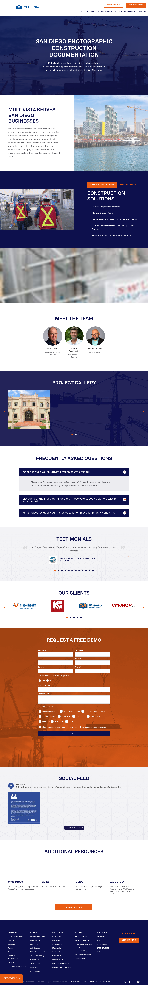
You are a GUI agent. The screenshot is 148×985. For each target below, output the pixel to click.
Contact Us (141, 11)
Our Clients (12, 930)
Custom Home (57, 941)
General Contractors (82, 926)
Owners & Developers (82, 930)
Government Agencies (83, 944)
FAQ (98, 941)
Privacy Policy (75, 971)
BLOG (99, 930)
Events (10, 937)
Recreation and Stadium (61, 957)
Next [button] (143, 411)
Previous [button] (4, 411)
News (10, 941)
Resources (128, 11)
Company (82, 11)
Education (56, 930)
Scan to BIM (34, 949)
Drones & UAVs (35, 960)
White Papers (102, 933)
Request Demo (136, 5)
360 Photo (34, 933)
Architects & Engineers (83, 940)
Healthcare (56, 926)
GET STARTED (11, 978)
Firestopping (35, 930)
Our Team (11, 933)
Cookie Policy (105, 971)
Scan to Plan (35, 953)
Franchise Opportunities (17, 955)
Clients (117, 11)
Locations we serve (15, 926)
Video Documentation (38, 941)
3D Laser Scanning (37, 945)
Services (93, 11)
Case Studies (103, 937)
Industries (105, 11)
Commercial (56, 945)
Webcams (34, 957)
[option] (29, 409)
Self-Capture (35, 937)
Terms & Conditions (90, 971)
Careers (11, 951)
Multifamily (56, 937)
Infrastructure (57, 949)
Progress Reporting (37, 926)
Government (57, 933)
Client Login (113, 5)
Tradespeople (80, 948)
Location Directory (74, 896)
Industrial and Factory (60, 953)
